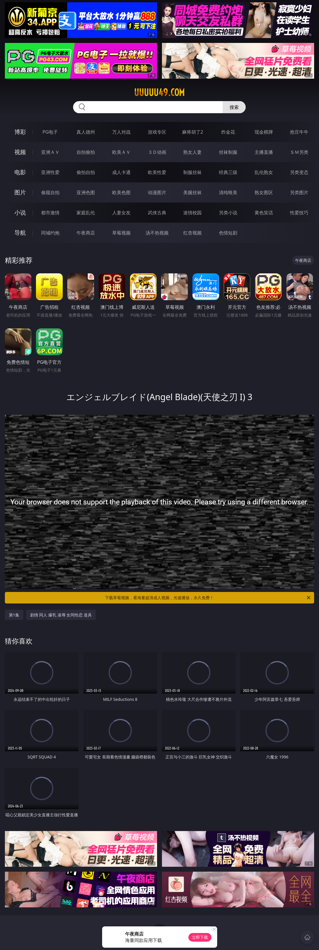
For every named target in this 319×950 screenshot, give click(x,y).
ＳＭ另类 (299, 152)
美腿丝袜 (192, 192)
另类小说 (228, 212)
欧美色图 (121, 192)
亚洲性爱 (50, 172)
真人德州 (86, 132)
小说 (20, 212)
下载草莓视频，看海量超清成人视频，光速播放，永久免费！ (208, 597)
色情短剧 (228, 233)
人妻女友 (121, 212)
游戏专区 (157, 132)
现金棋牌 (264, 132)
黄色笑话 (264, 212)
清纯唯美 (228, 192)
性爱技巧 (299, 212)
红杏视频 (192, 233)
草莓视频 (121, 233)
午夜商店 (86, 233)
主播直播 (264, 152)
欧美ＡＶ (121, 152)
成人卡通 (121, 172)
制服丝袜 (192, 172)
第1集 (14, 615)
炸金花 (228, 132)
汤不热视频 (157, 233)
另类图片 (299, 192)
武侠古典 (157, 212)
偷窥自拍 (50, 192)
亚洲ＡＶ (50, 152)
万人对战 (121, 132)
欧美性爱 (157, 172)
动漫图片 (157, 192)
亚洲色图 (86, 192)
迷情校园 (192, 212)
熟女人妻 (192, 152)
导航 (20, 232)
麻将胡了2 (192, 132)
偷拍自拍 (86, 172)
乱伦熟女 (264, 172)
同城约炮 (50, 233)
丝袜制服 (228, 152)
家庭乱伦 (86, 212)
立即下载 (200, 937)
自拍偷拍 (86, 152)
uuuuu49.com (159, 92)
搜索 (234, 107)
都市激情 (50, 212)
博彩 (20, 132)
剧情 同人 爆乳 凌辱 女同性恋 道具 (61, 615)
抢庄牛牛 (299, 132)
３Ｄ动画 (157, 152)
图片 (20, 192)
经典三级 (228, 172)
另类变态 (299, 172)
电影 (20, 172)
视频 (20, 152)
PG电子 (50, 132)
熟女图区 (264, 192)
